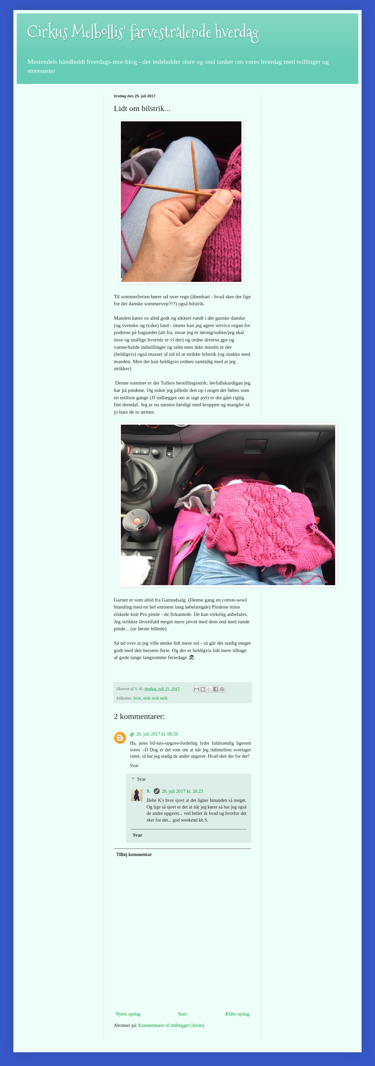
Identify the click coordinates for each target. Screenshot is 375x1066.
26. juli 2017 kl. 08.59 (157, 734)
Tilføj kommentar (134, 854)
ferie (137, 698)
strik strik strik (155, 698)
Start (182, 1014)
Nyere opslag (128, 1014)
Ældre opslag (237, 1014)
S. (149, 791)
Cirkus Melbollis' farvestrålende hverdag (143, 32)
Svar (134, 765)
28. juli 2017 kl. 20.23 (182, 791)
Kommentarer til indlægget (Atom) (171, 1025)
